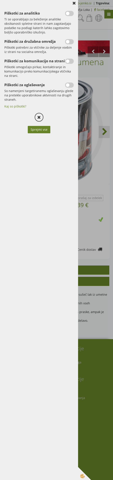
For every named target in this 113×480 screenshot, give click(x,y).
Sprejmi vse (39, 129)
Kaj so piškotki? (15, 106)
